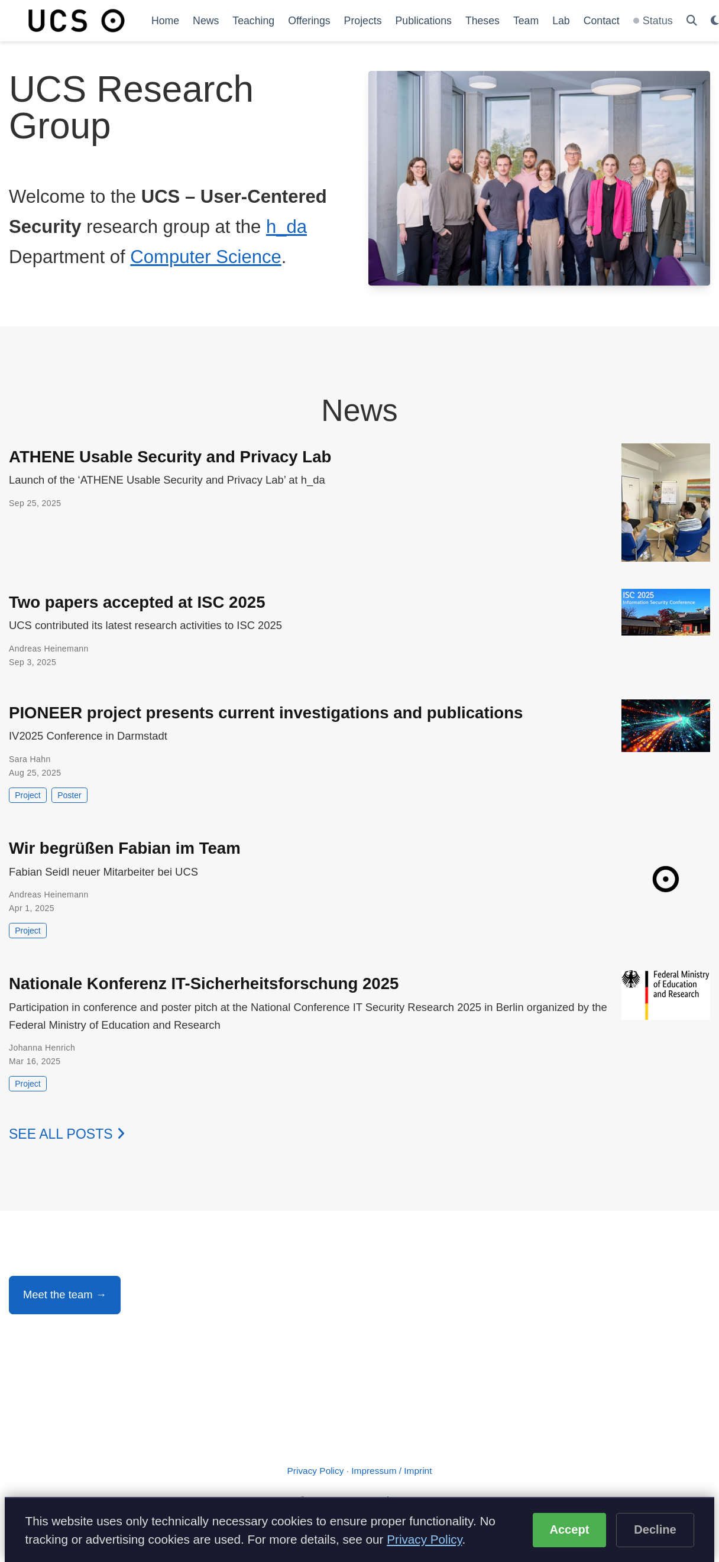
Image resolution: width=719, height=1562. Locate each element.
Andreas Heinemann (49, 648)
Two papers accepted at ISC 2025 (137, 602)
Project (28, 795)
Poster (69, 795)
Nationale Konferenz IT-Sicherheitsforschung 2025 (204, 983)
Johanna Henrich (42, 1047)
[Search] (691, 21)
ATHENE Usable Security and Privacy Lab (170, 457)
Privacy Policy (315, 1471)
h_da (286, 226)
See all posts (67, 1134)
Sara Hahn (30, 759)
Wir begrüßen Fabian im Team (125, 848)
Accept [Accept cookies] (569, 1529)
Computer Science (205, 257)
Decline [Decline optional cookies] (655, 1529)
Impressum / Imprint (391, 1471)
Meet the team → (64, 1294)
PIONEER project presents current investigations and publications (266, 713)
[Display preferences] (715, 21)
